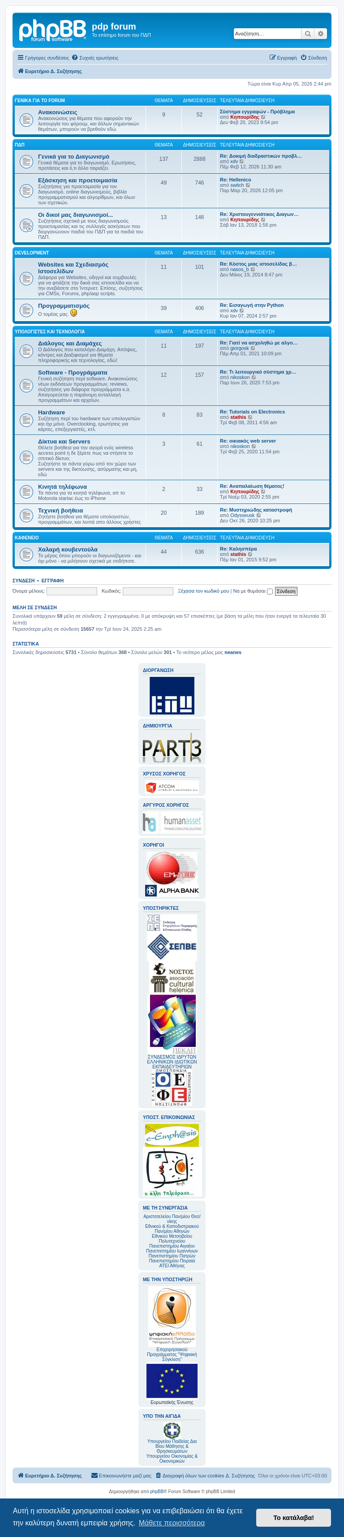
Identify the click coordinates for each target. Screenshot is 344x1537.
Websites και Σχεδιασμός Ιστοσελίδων (73, 268)
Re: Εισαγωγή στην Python (252, 305)
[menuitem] (94, 57)
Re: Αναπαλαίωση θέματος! (252, 486)
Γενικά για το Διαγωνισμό (73, 156)
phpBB (156, 1491)
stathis (238, 417)
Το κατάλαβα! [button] (293, 1517)
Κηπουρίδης (244, 117)
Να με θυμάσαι (253, 591)
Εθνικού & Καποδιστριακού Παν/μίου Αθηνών (172, 1229)
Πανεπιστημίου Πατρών (172, 1255)
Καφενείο (27, 537)
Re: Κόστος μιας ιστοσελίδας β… (258, 264)
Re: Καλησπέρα (238, 548)
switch (237, 185)
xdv (234, 161)
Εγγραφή (53, 580)
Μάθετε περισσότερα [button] (172, 1523)
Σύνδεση (23, 580)
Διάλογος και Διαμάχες (70, 343)
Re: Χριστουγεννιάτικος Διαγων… (259, 214)
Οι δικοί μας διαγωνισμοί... (75, 214)
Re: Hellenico (235, 179)
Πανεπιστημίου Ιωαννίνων (172, 1251)
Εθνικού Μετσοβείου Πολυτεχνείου (172, 1239)
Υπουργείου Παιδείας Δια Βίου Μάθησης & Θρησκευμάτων (172, 1446)
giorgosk (239, 348)
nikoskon (239, 377)
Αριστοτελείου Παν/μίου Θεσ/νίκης (172, 1219)
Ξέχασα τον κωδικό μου (203, 591)
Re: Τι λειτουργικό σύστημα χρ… (258, 372)
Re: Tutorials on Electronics (252, 411)
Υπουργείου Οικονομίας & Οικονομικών (172, 1459)
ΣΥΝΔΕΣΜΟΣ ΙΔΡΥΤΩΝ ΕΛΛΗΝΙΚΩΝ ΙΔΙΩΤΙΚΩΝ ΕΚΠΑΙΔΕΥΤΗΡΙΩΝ (172, 1062)
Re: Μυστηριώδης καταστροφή (256, 509)
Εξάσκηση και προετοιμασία (77, 180)
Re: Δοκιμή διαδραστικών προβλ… (261, 156)
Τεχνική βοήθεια (60, 510)
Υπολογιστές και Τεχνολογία (50, 331)
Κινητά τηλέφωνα (62, 486)
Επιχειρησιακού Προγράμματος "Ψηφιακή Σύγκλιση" (172, 1324)
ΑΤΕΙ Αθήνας (172, 1265)
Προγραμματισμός (64, 305)
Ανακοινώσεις (57, 112)
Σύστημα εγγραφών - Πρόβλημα (257, 111)
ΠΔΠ (20, 144)
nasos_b (239, 269)
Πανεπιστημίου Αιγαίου (171, 1246)
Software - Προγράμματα (73, 372)
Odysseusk (242, 515)
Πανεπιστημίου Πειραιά (172, 1260)
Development (32, 252)
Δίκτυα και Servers (64, 441)
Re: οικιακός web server (248, 440)
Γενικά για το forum (40, 100)
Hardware (51, 412)
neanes (232, 652)
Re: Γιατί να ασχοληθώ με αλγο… (259, 342)
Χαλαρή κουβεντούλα (68, 549)
